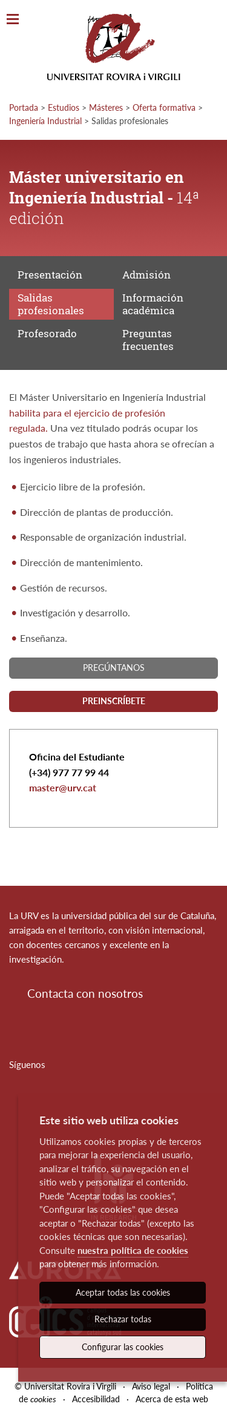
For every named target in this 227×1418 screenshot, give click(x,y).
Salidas (51, 304)
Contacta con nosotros (85, 993)
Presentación (50, 275)
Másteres (106, 107)
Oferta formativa (164, 107)
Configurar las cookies (122, 1347)
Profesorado (47, 333)
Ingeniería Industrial (45, 121)
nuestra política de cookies (132, 1250)
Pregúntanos (114, 667)
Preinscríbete (113, 701)
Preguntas (148, 339)
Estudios (63, 107)
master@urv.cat (62, 787)
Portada (23, 107)
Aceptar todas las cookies (123, 1292)
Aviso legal (151, 1386)
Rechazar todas (122, 1319)
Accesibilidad (96, 1399)
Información (152, 304)
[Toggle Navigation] (13, 20)
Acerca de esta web (172, 1399)
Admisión (146, 275)
